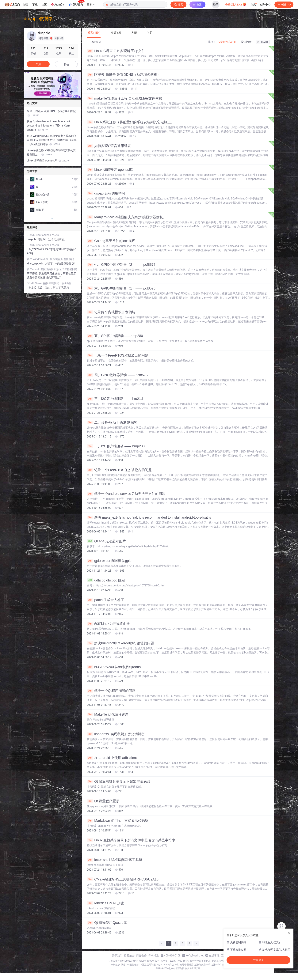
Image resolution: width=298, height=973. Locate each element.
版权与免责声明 (202, 964)
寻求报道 (153, 955)
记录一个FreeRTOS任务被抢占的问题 (119, 470)
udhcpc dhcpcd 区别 (106, 580)
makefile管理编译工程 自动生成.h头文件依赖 (124, 98)
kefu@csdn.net (195, 955)
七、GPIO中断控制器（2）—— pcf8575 (121, 265)
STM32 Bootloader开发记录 (43, 235)
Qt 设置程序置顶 (103, 801)
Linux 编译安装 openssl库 (110, 170)
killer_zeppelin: (36, 263)
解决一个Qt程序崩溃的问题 (111, 691)
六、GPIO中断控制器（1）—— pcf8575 (121, 288)
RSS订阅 (263, 42)
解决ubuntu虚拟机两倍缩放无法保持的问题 (52, 269)
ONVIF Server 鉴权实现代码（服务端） (50, 283)
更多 (91, 4)
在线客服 (214, 955)
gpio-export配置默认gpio (109, 561)
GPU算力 (76, 3)
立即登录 (258, 960)
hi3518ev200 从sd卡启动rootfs (114, 667)
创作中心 (265, 4)
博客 (26, 4)
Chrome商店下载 (169, 964)
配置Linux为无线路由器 (108, 624)
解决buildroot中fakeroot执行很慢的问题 (120, 643)
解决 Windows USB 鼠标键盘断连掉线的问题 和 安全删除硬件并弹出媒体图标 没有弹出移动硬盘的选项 (52, 140)
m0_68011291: (36, 287)
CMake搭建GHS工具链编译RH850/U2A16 (123, 879)
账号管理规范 (186, 964)
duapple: (32, 239)
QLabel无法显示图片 (106, 541)
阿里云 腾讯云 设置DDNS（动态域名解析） (124, 75)
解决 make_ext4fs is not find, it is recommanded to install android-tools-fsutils (149, 517)
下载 (35, 4)
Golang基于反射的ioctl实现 (111, 241)
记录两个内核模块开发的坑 (111, 312)
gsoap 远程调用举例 (106, 193)
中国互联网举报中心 (150, 964)
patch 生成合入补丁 (105, 600)
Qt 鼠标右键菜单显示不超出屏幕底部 (118, 781)
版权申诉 (216, 964)
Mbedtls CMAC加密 (105, 903)
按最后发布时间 (227, 41)
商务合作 (141, 955)
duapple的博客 (39, 18)
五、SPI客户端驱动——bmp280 (115, 336)
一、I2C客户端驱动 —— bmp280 (116, 446)
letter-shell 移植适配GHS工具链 (114, 860)
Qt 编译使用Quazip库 (107, 923)
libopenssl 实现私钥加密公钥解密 (116, 734)
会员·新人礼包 (235, 4)
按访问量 (246, 41)
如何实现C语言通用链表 (109, 146)
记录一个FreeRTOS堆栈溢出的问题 (117, 355)
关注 (38, 64)
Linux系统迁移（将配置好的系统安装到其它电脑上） (130, 122)
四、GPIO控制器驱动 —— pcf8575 (117, 375)
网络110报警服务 (130, 964)
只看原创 (94, 42)
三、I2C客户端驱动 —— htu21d (115, 399)
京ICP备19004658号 (149, 961)
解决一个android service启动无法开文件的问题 (126, 494)
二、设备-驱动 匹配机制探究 (112, 422)
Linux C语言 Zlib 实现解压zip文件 (116, 51)
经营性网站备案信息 (200, 961)
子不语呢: (33, 273)
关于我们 (117, 955)
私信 (66, 64)
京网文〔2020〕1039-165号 (175, 961)
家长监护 (115, 964)
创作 (284, 4)
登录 (215, 4)
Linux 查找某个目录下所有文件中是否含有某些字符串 (131, 840)
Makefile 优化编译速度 (107, 714)
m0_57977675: (36, 249)
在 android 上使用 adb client (112, 758)
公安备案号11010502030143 (123, 961)
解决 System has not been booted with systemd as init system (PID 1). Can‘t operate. (49, 125)
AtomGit (57, 4)
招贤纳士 (129, 955)
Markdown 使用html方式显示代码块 (117, 821)
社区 (44, 4)
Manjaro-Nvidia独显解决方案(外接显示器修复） (126, 217)
